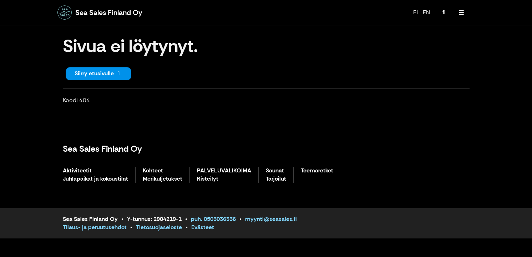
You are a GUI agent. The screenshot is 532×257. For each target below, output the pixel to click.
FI (415, 12)
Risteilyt (207, 179)
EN (426, 12)
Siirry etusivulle (98, 73)
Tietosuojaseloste (159, 227)
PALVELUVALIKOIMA (224, 170)
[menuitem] (444, 12)
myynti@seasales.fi (271, 219)
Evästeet (202, 227)
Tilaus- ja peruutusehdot (95, 227)
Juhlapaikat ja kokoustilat (95, 179)
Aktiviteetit (77, 170)
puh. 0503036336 (213, 219)
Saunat (275, 170)
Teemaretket (317, 170)
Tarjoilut (276, 179)
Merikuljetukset (162, 179)
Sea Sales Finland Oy (102, 148)
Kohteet (153, 170)
